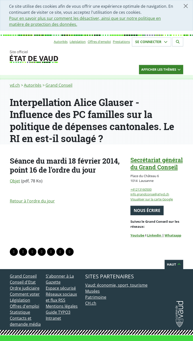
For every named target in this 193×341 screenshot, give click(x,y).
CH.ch (90, 303)
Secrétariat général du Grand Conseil (156, 163)
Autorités (61, 41)
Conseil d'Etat (23, 282)
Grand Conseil (58, 85)
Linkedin (154, 235)
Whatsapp (173, 235)
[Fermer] (186, 6)
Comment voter (25, 294)
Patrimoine (95, 297)
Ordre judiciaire (24, 288)
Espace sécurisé (61, 288)
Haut (174, 264)
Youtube (137, 235)
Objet (15, 181)
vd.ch (15, 85)
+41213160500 (141, 189)
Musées (92, 291)
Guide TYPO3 (58, 312)
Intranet (53, 318)
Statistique (20, 312)
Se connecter (151, 41)
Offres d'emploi (99, 41)
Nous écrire (147, 210)
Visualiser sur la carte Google (151, 199)
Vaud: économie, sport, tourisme (116, 285)
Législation (78, 41)
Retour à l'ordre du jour (32, 201)
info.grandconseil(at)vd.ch (149, 194)
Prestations (121, 41)
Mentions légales (62, 306)
